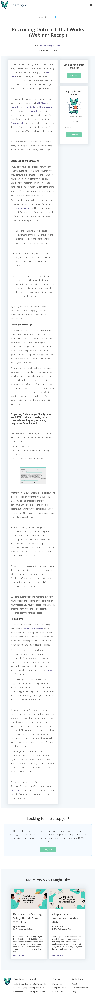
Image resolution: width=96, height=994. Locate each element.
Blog (74, 991)
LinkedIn (15, 790)
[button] (91, 5)
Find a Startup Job (21, 984)
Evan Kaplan (30, 107)
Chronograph (45, 107)
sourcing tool (24, 208)
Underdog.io (48, 17)
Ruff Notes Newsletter (81, 987)
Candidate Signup (21, 987)
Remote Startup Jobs (38, 984)
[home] (14, 5)
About (74, 984)
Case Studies (57, 991)
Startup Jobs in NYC (37, 987)
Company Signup (59, 987)
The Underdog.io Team (49, 45)
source (49, 670)
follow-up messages (33, 628)
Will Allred (42, 103)
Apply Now (48, 849)
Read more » (18, 955)
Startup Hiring (58, 984)
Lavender (15, 107)
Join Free (74, 75)
